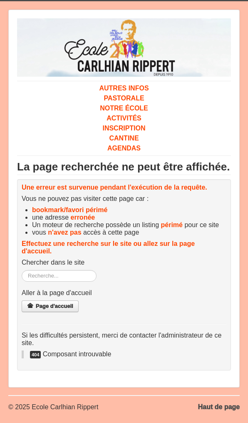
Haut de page (219, 406)
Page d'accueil (50, 306)
